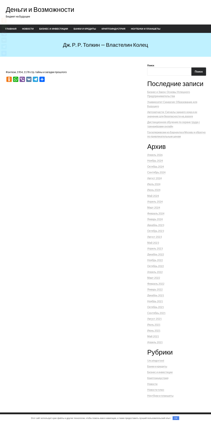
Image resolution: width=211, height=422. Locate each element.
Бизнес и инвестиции (53, 28)
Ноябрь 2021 (155, 301)
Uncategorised (155, 360)
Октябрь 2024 (155, 166)
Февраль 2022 (155, 283)
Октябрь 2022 (155, 266)
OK (175, 418)
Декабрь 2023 (155, 225)
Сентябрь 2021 (156, 312)
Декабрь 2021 (155, 295)
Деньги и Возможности (40, 9)
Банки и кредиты (85, 28)
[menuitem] (10, 29)
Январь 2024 (155, 219)
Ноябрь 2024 (155, 160)
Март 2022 (153, 277)
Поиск (150, 65)
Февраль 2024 (155, 213)
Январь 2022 (155, 289)
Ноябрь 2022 (155, 260)
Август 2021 (154, 318)
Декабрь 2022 (155, 254)
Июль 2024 (153, 184)
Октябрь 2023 (155, 230)
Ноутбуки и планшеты (145, 28)
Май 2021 (153, 336)
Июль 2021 (153, 324)
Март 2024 (153, 207)
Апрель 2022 (155, 271)
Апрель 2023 (155, 248)
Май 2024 (153, 195)
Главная (10, 28)
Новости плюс (155, 389)
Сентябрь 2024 (156, 172)
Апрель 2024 (155, 201)
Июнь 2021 (153, 330)
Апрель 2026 (155, 154)
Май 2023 (153, 242)
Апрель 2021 (155, 342)
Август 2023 (154, 236)
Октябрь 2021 (155, 306)
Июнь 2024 (153, 189)
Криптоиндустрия (113, 28)
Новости (28, 28)
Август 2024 (154, 178)
